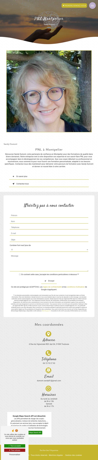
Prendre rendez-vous (74, 5)
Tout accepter (14, 446)
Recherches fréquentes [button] (49, 450)
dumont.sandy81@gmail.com (49, 371)
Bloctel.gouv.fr (46, 306)
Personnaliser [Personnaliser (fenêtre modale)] (14, 454)
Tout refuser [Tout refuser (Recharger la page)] (14, 450)
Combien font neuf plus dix (20, 241)
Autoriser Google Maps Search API (29, 428)
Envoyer (51, 276)
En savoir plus (19, 176)
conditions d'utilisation (76, 282)
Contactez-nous (20, 184)
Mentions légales (56, 455)
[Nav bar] (92, 5)
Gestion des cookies (73, 455)
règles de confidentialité (52, 282)
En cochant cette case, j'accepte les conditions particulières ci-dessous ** (50, 270)
